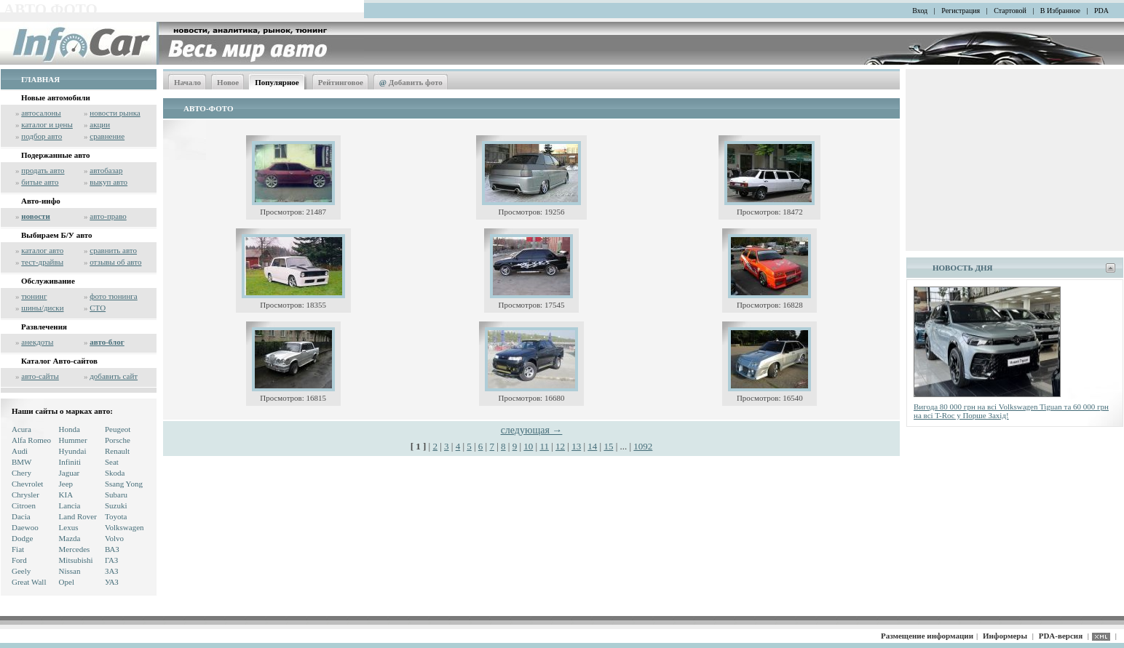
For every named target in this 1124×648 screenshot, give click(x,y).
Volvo (114, 538)
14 (592, 446)
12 (560, 446)
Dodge (22, 538)
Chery (21, 472)
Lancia (70, 505)
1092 (642, 446)
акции (100, 124)
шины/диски (42, 307)
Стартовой (1010, 11)
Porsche (117, 440)
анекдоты (37, 341)
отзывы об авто (115, 261)
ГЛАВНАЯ (40, 79)
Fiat (18, 549)
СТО (98, 307)
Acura (21, 429)
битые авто (39, 181)
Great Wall (29, 581)
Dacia (21, 516)
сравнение (107, 136)
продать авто (42, 170)
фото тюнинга (113, 296)
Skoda (115, 472)
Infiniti (70, 461)
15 (608, 446)
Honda (69, 429)
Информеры (1005, 635)
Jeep (66, 483)
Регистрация (960, 11)
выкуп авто (108, 181)
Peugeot (117, 429)
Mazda (70, 538)
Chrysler (25, 494)
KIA (66, 494)
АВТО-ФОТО (208, 108)
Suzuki (116, 505)
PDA (1101, 11)
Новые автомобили (55, 97)
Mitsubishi (76, 560)
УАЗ (112, 581)
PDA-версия (1061, 635)
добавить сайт (114, 376)
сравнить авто (113, 250)
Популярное (277, 82)
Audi (20, 451)
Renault (117, 451)
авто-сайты (40, 376)
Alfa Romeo (31, 440)
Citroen (24, 505)
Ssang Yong (124, 483)
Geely (21, 571)
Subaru (116, 494)
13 (576, 446)
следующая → (532, 430)
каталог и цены (47, 124)
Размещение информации (927, 635)
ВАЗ (112, 549)
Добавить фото (411, 82)
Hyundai (73, 451)
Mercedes (74, 549)
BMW (22, 461)
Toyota (116, 516)
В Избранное (1060, 11)
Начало (187, 82)
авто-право (108, 216)
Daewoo (25, 527)
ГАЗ (111, 560)
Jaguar (69, 472)
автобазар (106, 170)
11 (544, 446)
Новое (228, 82)
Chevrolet (27, 483)
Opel (66, 581)
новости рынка (115, 112)
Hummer (73, 440)
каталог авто (42, 250)
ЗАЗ (112, 571)
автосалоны (41, 112)
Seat (112, 461)
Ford (19, 560)
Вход (919, 11)
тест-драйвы (42, 261)
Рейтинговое (340, 82)
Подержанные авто (55, 155)
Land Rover (78, 516)
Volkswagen (124, 527)
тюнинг (34, 296)
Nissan (70, 571)
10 (528, 446)
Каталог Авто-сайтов (59, 360)
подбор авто (41, 136)
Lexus (69, 527)
